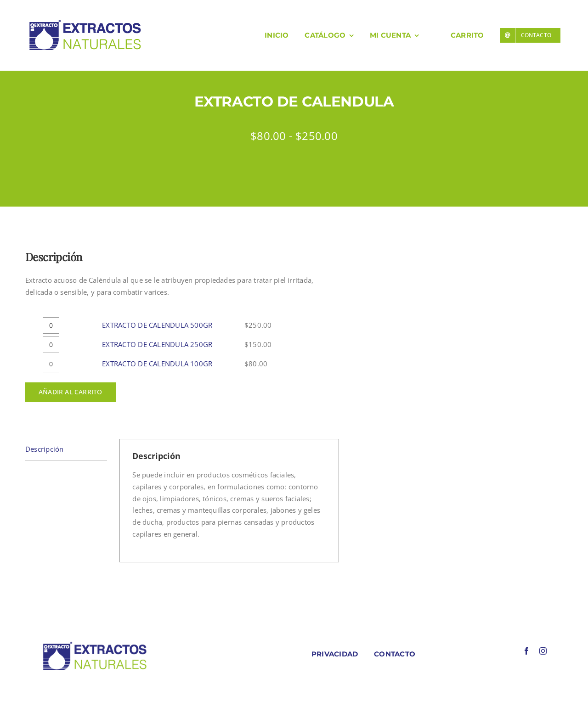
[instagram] (543, 651)
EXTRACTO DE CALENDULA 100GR (157, 363)
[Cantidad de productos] (51, 325)
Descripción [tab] (44, 449)
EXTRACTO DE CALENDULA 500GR (157, 325)
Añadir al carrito (70, 391)
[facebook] (526, 651)
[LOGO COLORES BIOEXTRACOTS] (94, 643)
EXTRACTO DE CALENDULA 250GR (157, 344)
